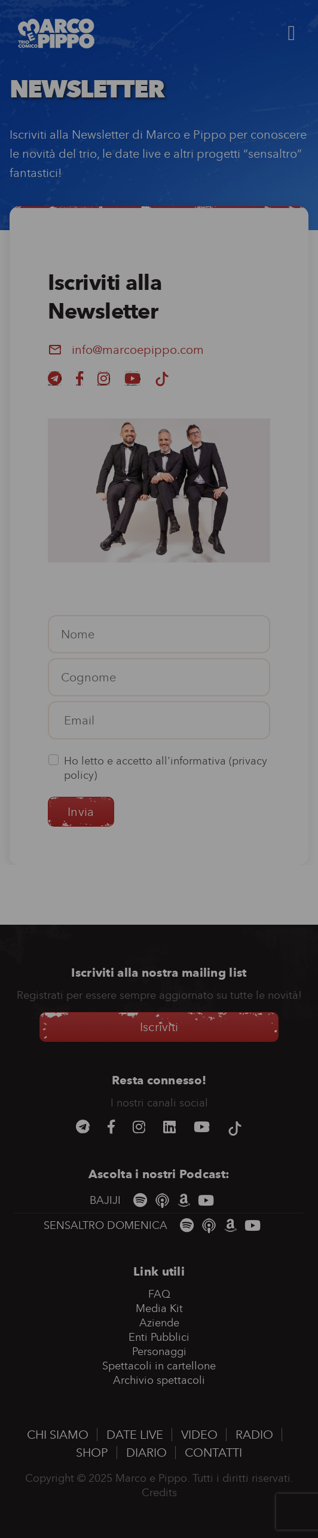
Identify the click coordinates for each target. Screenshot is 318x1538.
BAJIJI (107, 1200)
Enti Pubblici (159, 1337)
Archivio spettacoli (159, 1380)
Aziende (159, 1322)
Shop (92, 1452)
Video (199, 1434)
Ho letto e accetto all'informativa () (165, 768)
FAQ (159, 1294)
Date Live (134, 1434)
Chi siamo (57, 1434)
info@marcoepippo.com (138, 350)
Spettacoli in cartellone (159, 1365)
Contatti (213, 1452)
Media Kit (159, 1308)
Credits (159, 1492)
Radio (254, 1434)
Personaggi (159, 1351)
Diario (146, 1452)
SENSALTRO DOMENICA (107, 1225)
